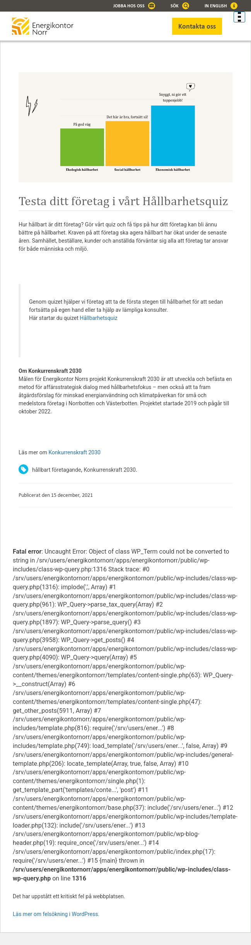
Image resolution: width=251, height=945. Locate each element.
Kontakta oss (197, 26)
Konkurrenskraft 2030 (75, 452)
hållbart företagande (56, 470)
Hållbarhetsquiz (99, 318)
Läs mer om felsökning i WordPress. (56, 914)
